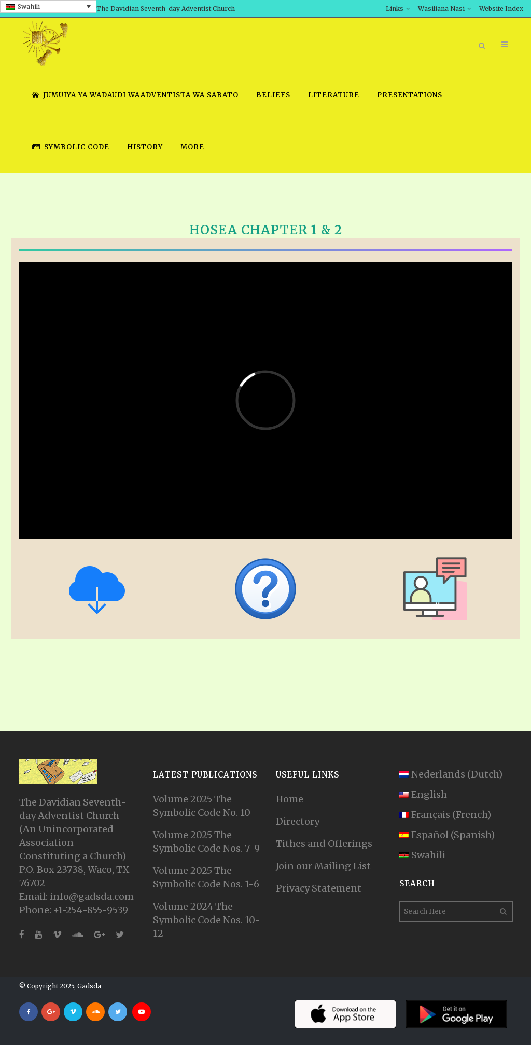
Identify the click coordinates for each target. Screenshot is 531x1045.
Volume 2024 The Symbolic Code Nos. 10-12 (206, 919)
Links (394, 8)
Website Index (501, 8)
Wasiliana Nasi (441, 8)
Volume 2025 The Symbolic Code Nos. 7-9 (206, 841)
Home (289, 799)
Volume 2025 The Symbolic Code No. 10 (201, 805)
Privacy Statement (318, 888)
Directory (297, 821)
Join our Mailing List (323, 866)
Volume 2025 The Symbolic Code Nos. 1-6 (206, 877)
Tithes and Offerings (324, 844)
